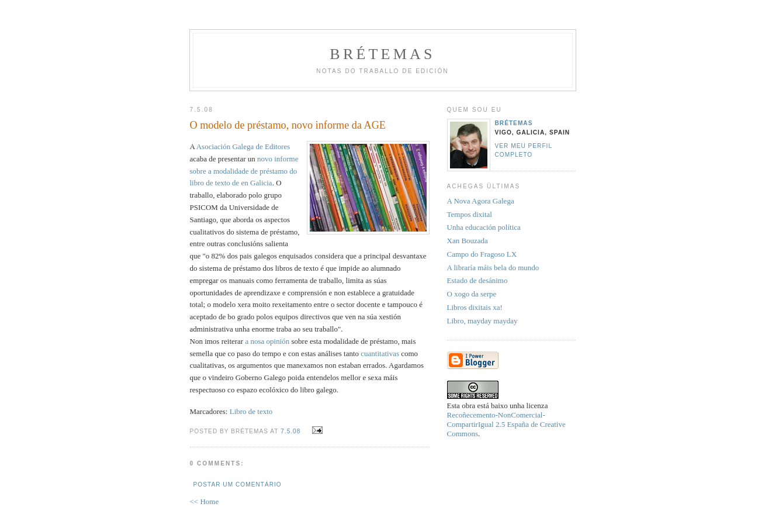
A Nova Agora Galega (480, 200)
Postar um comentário (237, 484)
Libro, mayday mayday (482, 320)
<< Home (204, 501)
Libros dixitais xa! (475, 307)
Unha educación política (484, 227)
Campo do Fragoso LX (482, 254)
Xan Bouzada (467, 240)
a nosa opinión (267, 341)
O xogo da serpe (472, 293)
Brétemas (382, 54)
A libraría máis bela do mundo (493, 267)
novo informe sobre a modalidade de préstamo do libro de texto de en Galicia (244, 171)
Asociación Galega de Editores (243, 146)
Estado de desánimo (477, 280)
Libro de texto (251, 411)
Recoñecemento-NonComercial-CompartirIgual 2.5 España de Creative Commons (506, 424)
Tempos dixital (469, 214)
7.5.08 (290, 431)
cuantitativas (380, 353)
